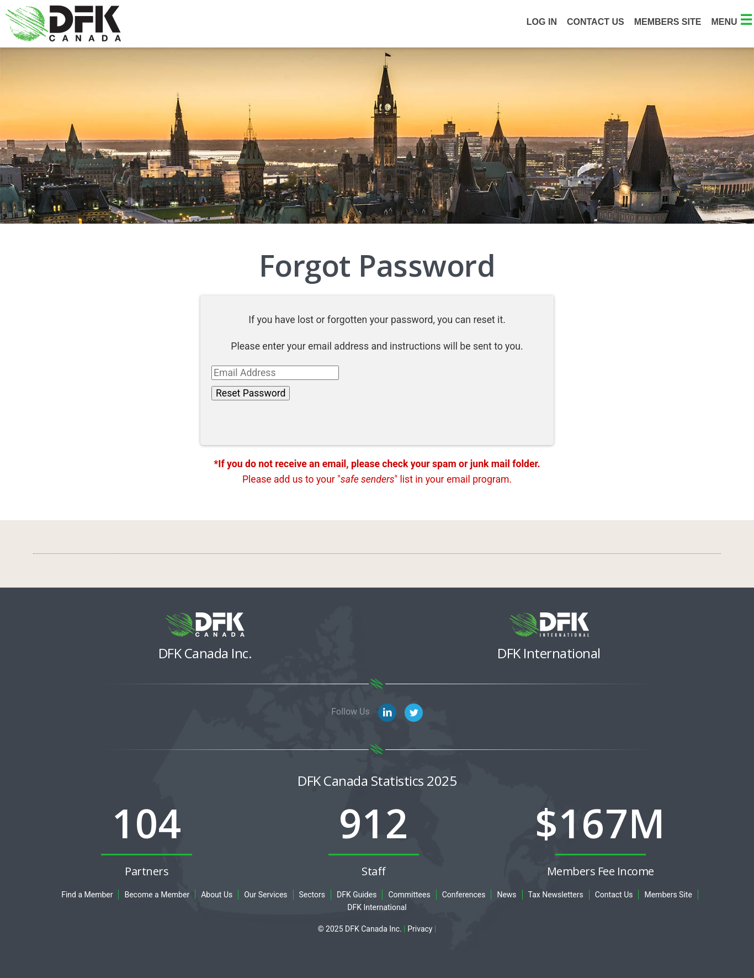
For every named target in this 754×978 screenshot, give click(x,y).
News (506, 894)
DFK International (377, 907)
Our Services (265, 894)
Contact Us (595, 22)
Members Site (668, 894)
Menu (731, 22)
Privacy (419, 928)
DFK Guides (356, 894)
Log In (542, 22)
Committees (409, 894)
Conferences (464, 894)
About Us (216, 894)
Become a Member (156, 894)
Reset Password (250, 393)
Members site (668, 22)
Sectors (312, 894)
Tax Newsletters (555, 894)
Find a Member (87, 894)
